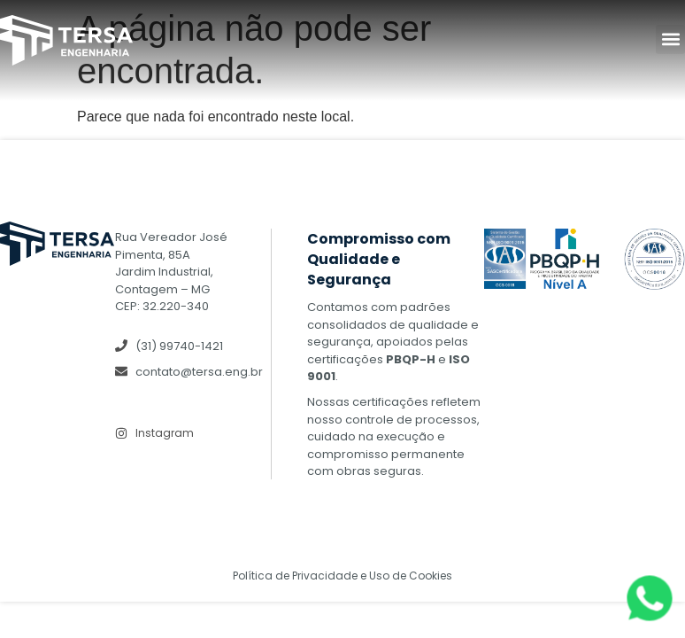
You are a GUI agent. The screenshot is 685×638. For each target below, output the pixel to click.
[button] (670, 39)
